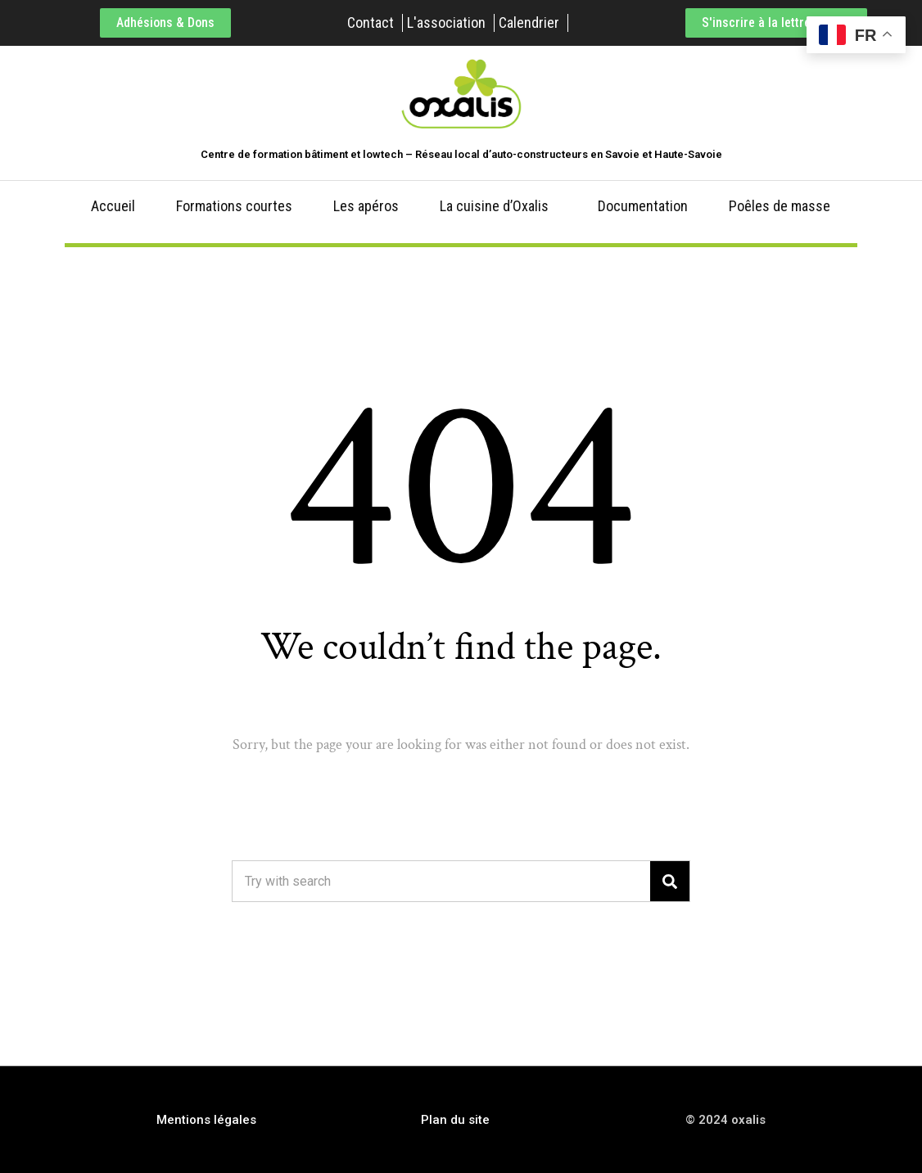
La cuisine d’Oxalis (494, 205)
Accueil (113, 205)
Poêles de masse (779, 205)
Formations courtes (234, 205)
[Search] (669, 881)
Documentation (643, 205)
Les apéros (366, 205)
